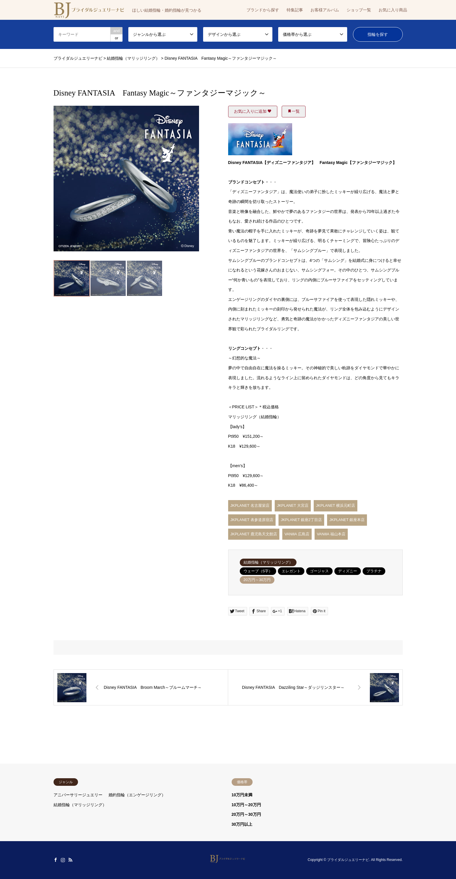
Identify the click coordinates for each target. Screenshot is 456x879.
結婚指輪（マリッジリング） (268, 562)
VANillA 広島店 (297, 534)
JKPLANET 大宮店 (292, 505)
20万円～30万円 (257, 580)
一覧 (294, 111)
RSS (70, 860)
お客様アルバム (324, 10)
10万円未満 (242, 794)
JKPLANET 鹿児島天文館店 (253, 534)
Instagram (63, 860)
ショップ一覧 (359, 10)
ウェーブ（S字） (258, 571)
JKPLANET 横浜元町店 (335, 505)
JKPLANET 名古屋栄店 (249, 505)
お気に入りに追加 (253, 111)
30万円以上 (242, 824)
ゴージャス (319, 571)
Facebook (56, 860)
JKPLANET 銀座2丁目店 (301, 520)
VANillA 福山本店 (331, 534)
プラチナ (374, 571)
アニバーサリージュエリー (78, 794)
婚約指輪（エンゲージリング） (137, 794)
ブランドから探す (262, 10)
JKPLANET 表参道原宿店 (251, 520)
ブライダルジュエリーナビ (348, 860)
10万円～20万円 (246, 804)
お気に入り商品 (393, 10)
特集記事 (295, 10)
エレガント (291, 571)
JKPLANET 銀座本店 (347, 520)
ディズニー (347, 571)
